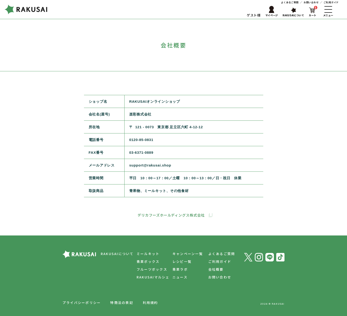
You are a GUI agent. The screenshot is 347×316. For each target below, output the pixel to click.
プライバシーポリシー (82, 302)
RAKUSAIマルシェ (150, 277)
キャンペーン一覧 (186, 253)
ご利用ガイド (331, 2)
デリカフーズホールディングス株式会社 (171, 215)
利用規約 (150, 302)
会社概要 (215, 269)
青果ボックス (145, 261)
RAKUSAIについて (114, 253)
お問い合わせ (311, 2)
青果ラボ (178, 269)
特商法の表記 (121, 302)
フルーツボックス (149, 269)
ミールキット (145, 253)
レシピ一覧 (180, 261)
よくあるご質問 (290, 2)
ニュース (178, 277)
